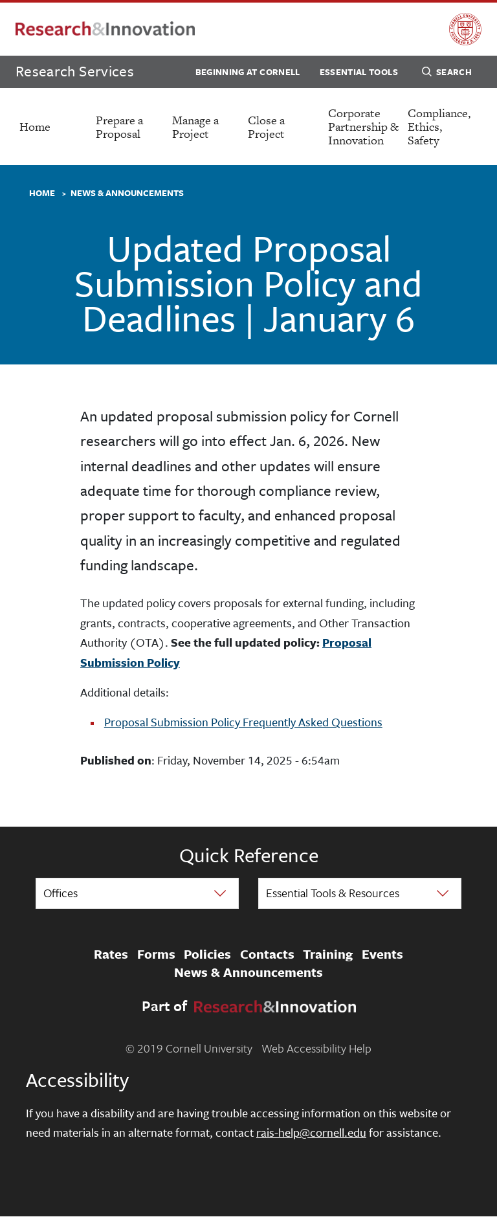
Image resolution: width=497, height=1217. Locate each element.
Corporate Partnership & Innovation (363, 126)
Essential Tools (359, 71)
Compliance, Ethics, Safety (439, 126)
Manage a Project (195, 126)
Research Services (75, 71)
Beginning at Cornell (247, 71)
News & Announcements (127, 193)
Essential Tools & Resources (332, 892)
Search (447, 73)
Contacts (267, 955)
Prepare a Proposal (119, 126)
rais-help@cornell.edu (311, 1132)
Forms (156, 955)
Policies (207, 955)
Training (328, 955)
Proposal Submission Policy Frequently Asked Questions (243, 721)
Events (382, 955)
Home (34, 126)
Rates (111, 955)
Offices (60, 892)
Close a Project (266, 126)
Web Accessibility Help (316, 1048)
